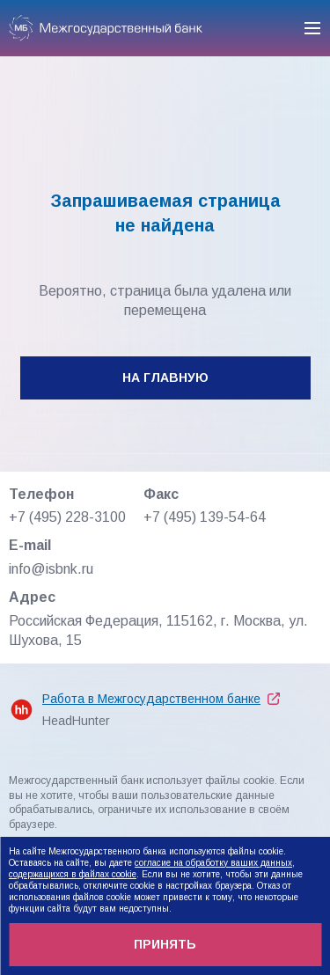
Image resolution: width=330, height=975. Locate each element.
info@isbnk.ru (51, 568)
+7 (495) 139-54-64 (204, 516)
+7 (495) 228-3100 (67, 516)
